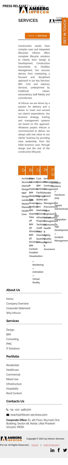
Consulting (12, 339)
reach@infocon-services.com (28, 414)
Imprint (34, 445)
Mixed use (12, 379)
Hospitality (12, 388)
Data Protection (51, 445)
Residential (12, 365)
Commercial (13, 374)
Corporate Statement (18, 308)
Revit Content (14, 393)
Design (10, 329)
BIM (8, 334)
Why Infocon (13, 313)
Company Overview (17, 303)
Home (31, 35)
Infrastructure (14, 384)
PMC (9, 343)
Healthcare (12, 369)
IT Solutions (59, 172)
